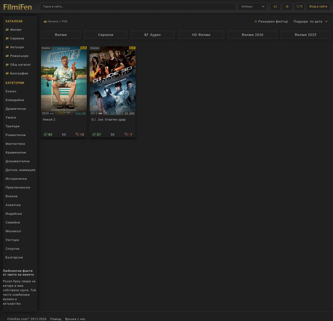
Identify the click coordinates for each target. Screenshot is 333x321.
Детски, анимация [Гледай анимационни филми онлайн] (20, 170)
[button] (275, 6)
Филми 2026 (252, 35)
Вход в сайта (318, 6)
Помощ (55, 319)
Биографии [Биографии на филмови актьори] (17, 73)
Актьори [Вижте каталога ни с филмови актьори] (15, 47)
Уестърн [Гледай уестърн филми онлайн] (12, 240)
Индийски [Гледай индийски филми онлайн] (14, 213)
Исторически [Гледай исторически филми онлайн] (16, 179)
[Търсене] (138, 6)
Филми (67, 35)
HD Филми (207, 35)
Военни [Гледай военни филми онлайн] (12, 196)
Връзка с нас (75, 319)
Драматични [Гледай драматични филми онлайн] (16, 109)
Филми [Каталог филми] (13, 29)
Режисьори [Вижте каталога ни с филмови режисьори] (17, 56)
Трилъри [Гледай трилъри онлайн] (12, 127)
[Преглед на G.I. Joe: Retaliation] (112, 91)
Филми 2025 (305, 35)
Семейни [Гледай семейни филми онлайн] (13, 222)
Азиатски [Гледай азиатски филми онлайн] (13, 205)
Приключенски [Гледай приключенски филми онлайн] (18, 187)
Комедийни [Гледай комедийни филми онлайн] (15, 100)
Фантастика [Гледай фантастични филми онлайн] (15, 144)
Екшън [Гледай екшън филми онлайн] (11, 91)
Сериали (112, 35)
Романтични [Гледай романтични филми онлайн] (16, 135)
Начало (53, 21)
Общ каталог (18, 64)
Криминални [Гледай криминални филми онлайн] (16, 152)
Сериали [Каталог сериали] (15, 38)
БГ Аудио (152, 36)
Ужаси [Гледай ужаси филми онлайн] (11, 117)
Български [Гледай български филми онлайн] (14, 257)
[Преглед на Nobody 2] (64, 91)
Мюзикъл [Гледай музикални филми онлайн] (13, 231)
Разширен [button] (271, 21)
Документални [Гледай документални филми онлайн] (18, 161)
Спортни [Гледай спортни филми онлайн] (12, 248)
